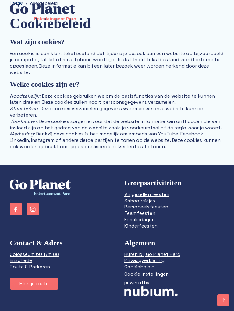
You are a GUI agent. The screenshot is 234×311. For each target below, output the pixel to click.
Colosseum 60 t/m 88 (34, 254)
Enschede (21, 260)
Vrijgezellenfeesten (146, 194)
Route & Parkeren (30, 267)
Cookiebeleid (139, 267)
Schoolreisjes (139, 200)
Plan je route (34, 283)
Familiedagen (139, 219)
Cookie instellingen (146, 274)
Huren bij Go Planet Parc (152, 254)
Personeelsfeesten (146, 207)
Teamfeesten (139, 213)
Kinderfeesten (141, 226)
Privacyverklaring (144, 260)
